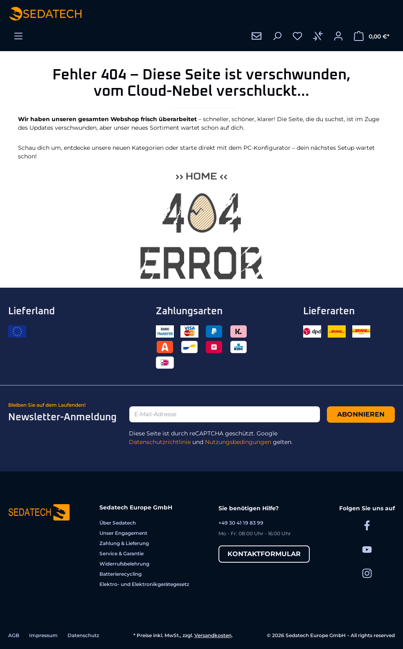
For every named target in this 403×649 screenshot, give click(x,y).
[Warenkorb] (372, 36)
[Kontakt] (256, 36)
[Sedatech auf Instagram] (367, 573)
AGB (13, 635)
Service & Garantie (121, 553)
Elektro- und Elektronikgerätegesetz (144, 584)
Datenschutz (83, 635)
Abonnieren (361, 414)
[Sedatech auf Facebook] (367, 525)
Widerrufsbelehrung (124, 564)
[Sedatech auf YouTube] (367, 549)
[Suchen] (277, 36)
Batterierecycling (120, 574)
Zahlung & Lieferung (124, 543)
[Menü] (18, 36)
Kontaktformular (264, 554)
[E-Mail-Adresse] (224, 414)
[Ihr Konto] (338, 36)
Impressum (43, 635)
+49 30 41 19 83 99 (240, 523)
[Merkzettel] (297, 36)
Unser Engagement (123, 533)
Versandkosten (213, 635)
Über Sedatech (117, 523)
